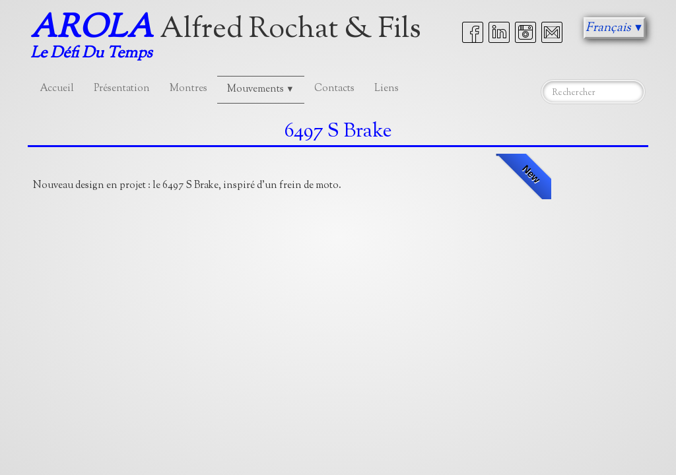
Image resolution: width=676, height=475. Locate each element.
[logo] (230, 38)
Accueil (57, 89)
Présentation (122, 89)
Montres (188, 89)
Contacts (334, 89)
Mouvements (260, 89)
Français (615, 28)
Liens (386, 89)
